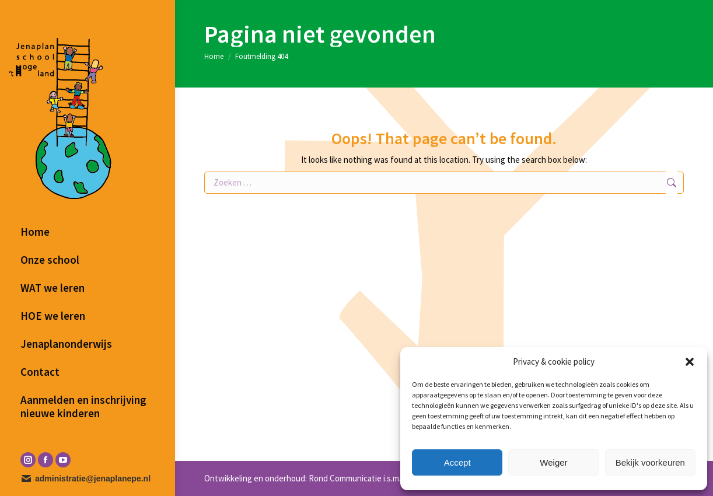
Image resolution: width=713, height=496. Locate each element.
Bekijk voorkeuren (650, 462)
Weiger (553, 462)
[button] (689, 362)
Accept (457, 462)
